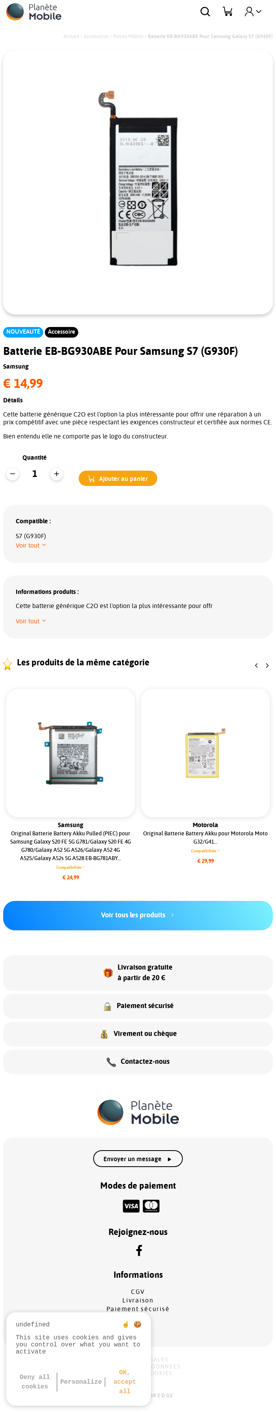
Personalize (81, 1382)
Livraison (138, 1300)
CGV (138, 1292)
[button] (118, 478)
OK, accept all (125, 1382)
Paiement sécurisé (138, 1309)
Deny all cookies (35, 1382)
